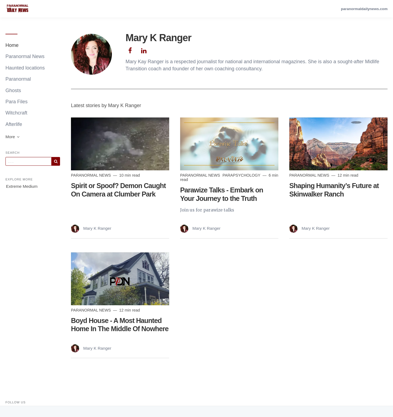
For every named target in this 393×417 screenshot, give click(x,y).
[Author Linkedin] (144, 50)
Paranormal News (24, 56)
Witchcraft (16, 113)
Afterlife (13, 124)
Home (12, 45)
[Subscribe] (55, 161)
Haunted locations (25, 68)
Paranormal (18, 79)
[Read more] (120, 143)
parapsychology (241, 175)
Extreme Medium (22, 186)
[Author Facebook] (130, 50)
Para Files (16, 101)
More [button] (12, 136)
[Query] (28, 161)
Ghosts (13, 90)
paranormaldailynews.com (364, 9)
